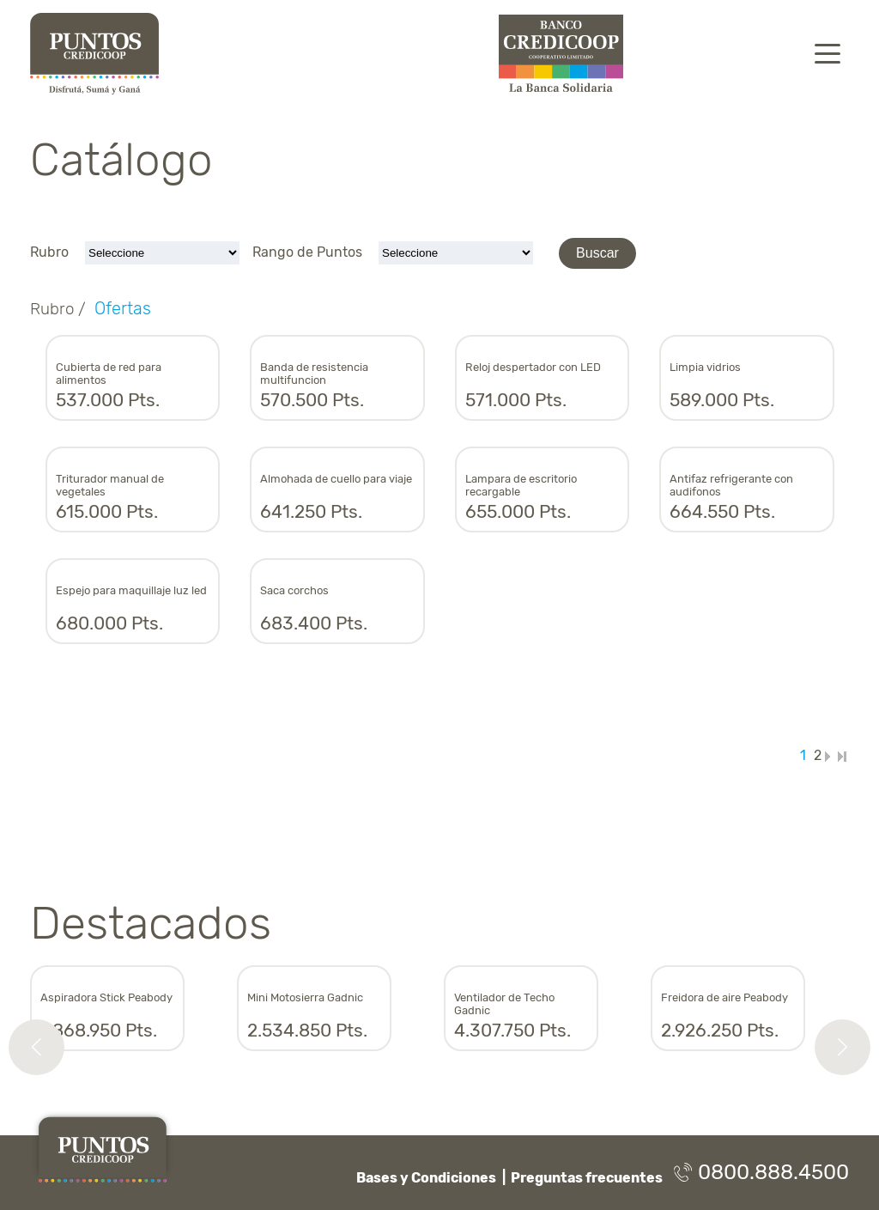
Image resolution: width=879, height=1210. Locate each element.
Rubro (51, 252)
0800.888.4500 (761, 1172)
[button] (36, 1047)
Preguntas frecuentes (587, 1178)
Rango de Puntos (309, 252)
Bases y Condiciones (426, 1178)
